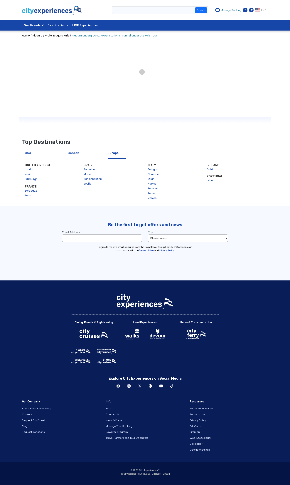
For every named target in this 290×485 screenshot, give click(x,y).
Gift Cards (196, 426)
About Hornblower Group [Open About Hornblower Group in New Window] (37, 408)
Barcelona (90, 169)
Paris (28, 195)
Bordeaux (31, 191)
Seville (88, 183)
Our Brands (34, 25)
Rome (151, 193)
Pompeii (153, 188)
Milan (151, 179)
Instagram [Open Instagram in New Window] (129, 386)
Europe (113, 153)
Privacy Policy (198, 420)
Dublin (211, 169)
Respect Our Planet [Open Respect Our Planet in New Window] (33, 420)
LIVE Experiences (85, 25)
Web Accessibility (200, 438)
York (27, 174)
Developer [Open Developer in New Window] (196, 444)
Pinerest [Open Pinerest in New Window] (150, 386)
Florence (153, 174)
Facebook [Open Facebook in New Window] (118, 386)
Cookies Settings (200, 449)
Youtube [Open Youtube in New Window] (161, 386)
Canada (74, 153)
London (29, 169)
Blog (24, 426)
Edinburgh (31, 179)
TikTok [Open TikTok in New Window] (171, 386)
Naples (152, 183)
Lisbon (211, 180)
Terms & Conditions (201, 408)
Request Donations (33, 432)
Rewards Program (117, 432)
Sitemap (195, 432)
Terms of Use (197, 414)
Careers (27, 414)
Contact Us (112, 414)
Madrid (88, 174)
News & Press (114, 420)
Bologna (153, 169)
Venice (152, 198)
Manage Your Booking (119, 426)
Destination (58, 25)
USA (28, 153)
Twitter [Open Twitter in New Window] (139, 386)
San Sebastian (93, 179)
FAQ (108, 408)
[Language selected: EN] (261, 10)
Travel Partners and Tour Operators (127, 438)
